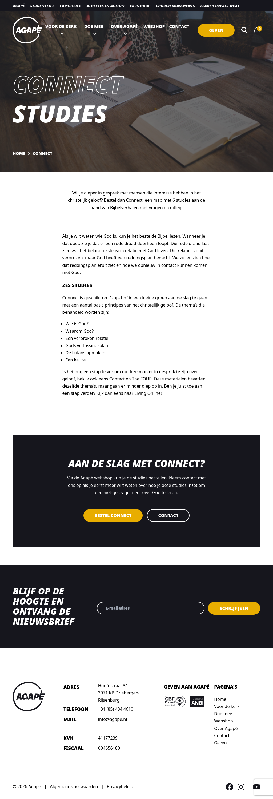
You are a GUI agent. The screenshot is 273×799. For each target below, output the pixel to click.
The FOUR (142, 379)
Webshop (154, 26)
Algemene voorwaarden (74, 786)
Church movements (175, 5)
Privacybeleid (120, 786)
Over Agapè (124, 26)
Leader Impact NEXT (219, 5)
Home (220, 699)
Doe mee (93, 26)
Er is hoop (140, 5)
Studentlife (42, 5)
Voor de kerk (61, 26)
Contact (179, 26)
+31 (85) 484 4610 (115, 709)
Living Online (147, 393)
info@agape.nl (112, 719)
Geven (216, 30)
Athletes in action (105, 5)
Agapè (19, 5)
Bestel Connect (113, 515)
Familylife (70, 5)
